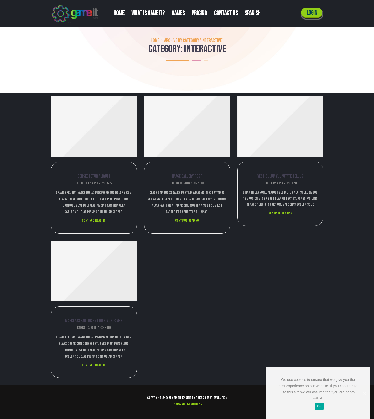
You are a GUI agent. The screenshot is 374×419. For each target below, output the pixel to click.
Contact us (226, 13)
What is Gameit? (148, 13)
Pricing (199, 13)
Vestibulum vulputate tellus (280, 176)
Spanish (252, 13)
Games (178, 13)
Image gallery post (187, 176)
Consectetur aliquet (93, 176)
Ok (319, 406)
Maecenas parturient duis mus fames (93, 320)
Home (119, 13)
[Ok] (364, 393)
